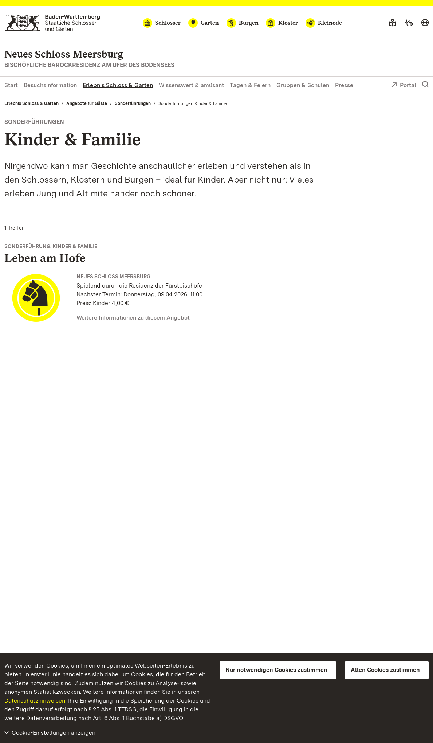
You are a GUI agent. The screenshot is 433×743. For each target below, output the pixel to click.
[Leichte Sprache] (392, 23)
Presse (344, 85)
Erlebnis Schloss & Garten (118, 85)
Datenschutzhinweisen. (35, 700)
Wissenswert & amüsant (191, 85)
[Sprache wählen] (425, 23)
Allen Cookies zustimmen (385, 669)
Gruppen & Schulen (302, 85)
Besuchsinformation (50, 85)
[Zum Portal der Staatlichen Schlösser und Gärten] (52, 23)
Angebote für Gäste (86, 103)
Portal (403, 85)
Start (11, 85)
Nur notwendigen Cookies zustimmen (276, 669)
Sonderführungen (133, 103)
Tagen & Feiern (250, 85)
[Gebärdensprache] (409, 23)
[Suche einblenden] (425, 84)
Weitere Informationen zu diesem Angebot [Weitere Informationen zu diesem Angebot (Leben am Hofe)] (133, 317)
